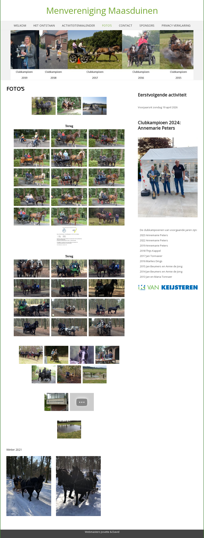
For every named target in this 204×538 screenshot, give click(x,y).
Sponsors (146, 25)
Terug (69, 126)
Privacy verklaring (176, 25)
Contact (125, 25)
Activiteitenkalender (78, 25)
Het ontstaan (44, 25)
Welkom (20, 25)
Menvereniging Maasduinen (102, 10)
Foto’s (107, 25)
